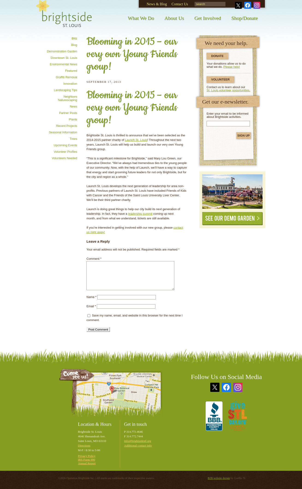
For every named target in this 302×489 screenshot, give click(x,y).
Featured (71, 70)
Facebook (247, 5)
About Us (174, 18)
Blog (74, 45)
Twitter (238, 5)
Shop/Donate (244, 18)
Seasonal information (63, 132)
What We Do (141, 18)
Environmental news (63, 64)
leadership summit (140, 213)
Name (91, 297)
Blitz (74, 38)
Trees (73, 138)
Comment (93, 258)
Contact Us (180, 4)
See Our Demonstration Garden (232, 191)
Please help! (231, 67)
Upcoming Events (65, 145)
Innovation (70, 83)
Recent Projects (66, 126)
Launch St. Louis (136, 140)
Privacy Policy (86, 456)
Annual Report (87, 463)
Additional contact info (138, 445)
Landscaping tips (65, 90)
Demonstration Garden (62, 51)
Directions (84, 445)
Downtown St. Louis (64, 58)
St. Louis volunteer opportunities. (228, 90)
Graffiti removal (66, 77)
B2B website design (219, 478)
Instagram (256, 5)
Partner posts (68, 113)
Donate (217, 56)
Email (91, 306)
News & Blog (157, 4)
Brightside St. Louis (64, 16)
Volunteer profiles (65, 151)
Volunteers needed (64, 158)
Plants (73, 119)
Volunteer (220, 79)
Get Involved (207, 18)
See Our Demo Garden (232, 218)
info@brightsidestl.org (137, 441)
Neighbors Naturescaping (67, 98)
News (73, 106)
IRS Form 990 (86, 459)
